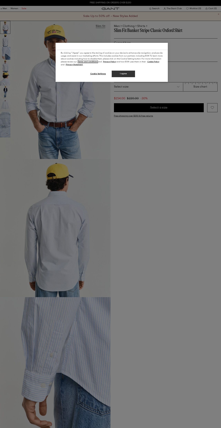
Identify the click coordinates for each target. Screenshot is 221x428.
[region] (112, 62)
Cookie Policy (153, 62)
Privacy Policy (109, 62)
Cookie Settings (98, 74)
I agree (123, 74)
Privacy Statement (74, 65)
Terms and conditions (88, 62)
